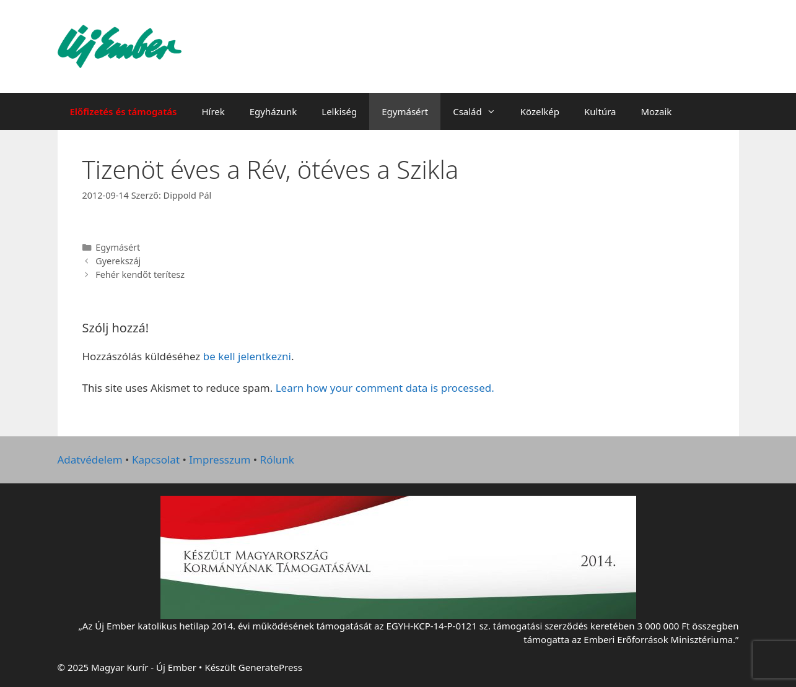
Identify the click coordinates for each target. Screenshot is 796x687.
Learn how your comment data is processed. (385, 388)
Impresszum (219, 459)
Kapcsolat (156, 459)
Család (480, 111)
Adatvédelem (90, 459)
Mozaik (656, 111)
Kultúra (600, 111)
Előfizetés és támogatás (123, 111)
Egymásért (405, 111)
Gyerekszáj (118, 261)
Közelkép (539, 111)
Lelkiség (339, 111)
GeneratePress (270, 667)
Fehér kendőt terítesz (140, 274)
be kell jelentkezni (247, 356)
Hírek (212, 111)
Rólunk (277, 459)
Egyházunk (273, 111)
